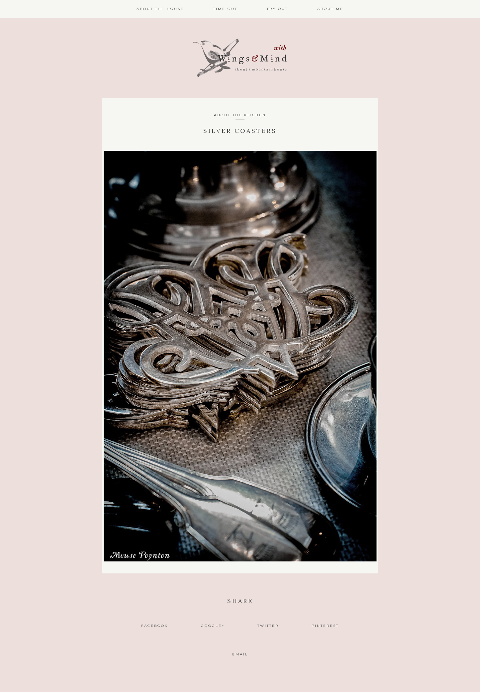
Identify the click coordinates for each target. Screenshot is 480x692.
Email (240, 654)
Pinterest (325, 626)
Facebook (154, 626)
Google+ (213, 626)
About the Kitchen (240, 115)
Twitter (268, 626)
